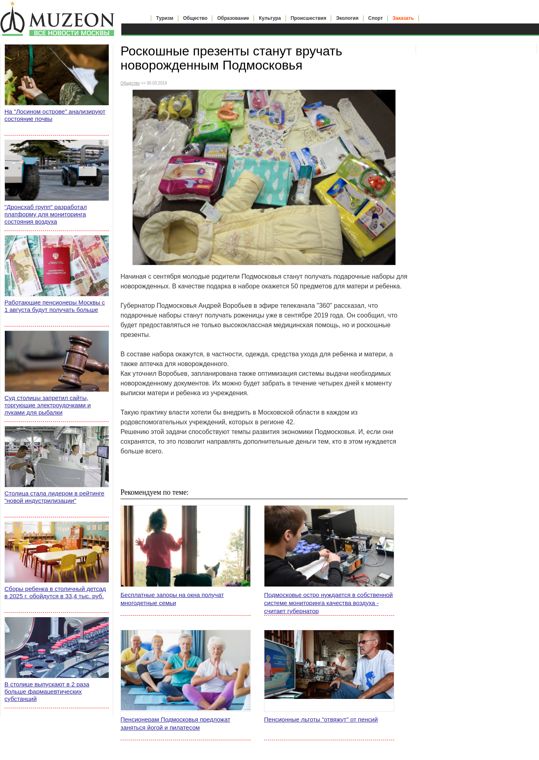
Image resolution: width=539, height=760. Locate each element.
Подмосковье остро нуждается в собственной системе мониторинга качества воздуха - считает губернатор (328, 602)
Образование (233, 18)
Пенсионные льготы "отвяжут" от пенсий (321, 719)
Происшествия (308, 18)
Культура (270, 18)
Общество (195, 18)
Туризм (164, 18)
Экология (347, 18)
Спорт (375, 18)
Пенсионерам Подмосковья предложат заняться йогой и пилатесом (175, 723)
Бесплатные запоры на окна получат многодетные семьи (172, 598)
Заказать (403, 18)
